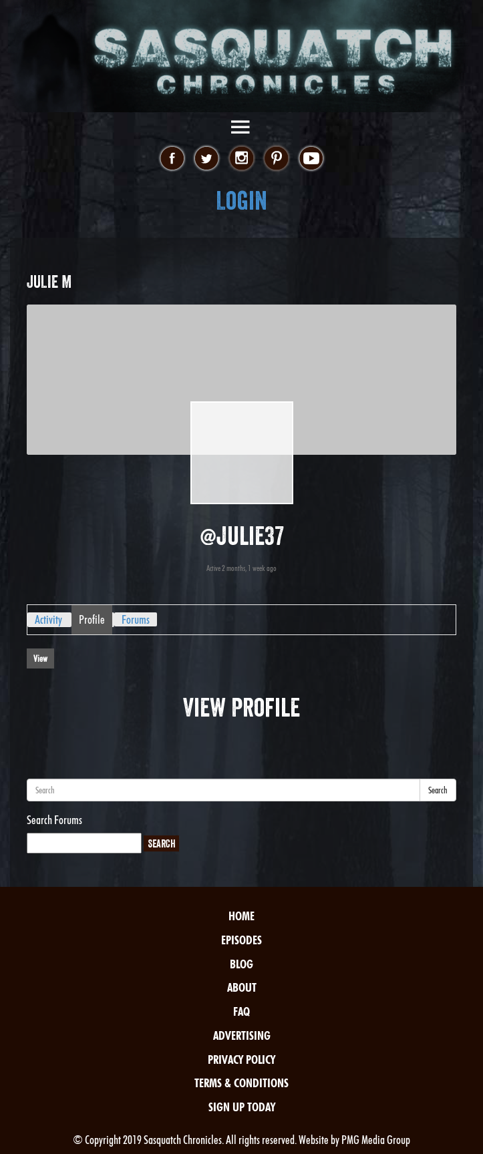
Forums (136, 619)
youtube (311, 159)
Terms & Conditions (241, 1083)
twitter (206, 159)
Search (438, 790)
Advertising (242, 1035)
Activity (48, 619)
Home (241, 916)
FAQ (241, 1011)
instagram (241, 159)
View (40, 658)
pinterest (276, 159)
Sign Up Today (241, 1107)
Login (241, 200)
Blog (241, 964)
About (242, 987)
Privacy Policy (241, 1059)
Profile (92, 619)
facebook (172, 159)
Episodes (241, 940)
